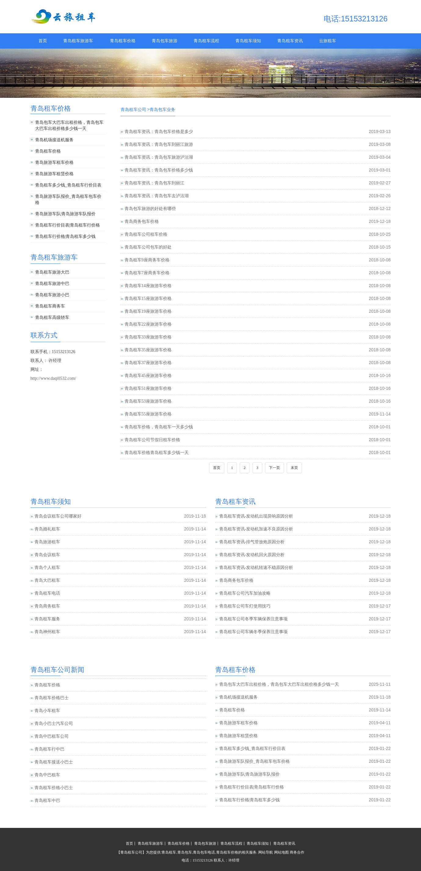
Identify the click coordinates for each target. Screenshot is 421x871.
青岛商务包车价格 (142, 221)
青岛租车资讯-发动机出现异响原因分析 (256, 516)
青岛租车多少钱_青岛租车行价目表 (68, 185)
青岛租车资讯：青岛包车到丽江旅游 (159, 144)
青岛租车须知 (248, 41)
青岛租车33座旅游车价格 (148, 337)
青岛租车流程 (206, 41)
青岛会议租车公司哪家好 (58, 516)
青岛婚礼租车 (47, 529)
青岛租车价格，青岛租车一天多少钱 (159, 427)
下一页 (274, 468)
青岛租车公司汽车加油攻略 (244, 593)
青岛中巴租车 (47, 775)
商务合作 (297, 852)
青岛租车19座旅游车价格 (148, 311)
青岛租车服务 (47, 619)
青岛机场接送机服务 (54, 140)
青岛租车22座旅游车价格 (148, 324)
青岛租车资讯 (290, 41)
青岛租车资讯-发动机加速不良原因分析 (256, 529)
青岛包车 (184, 852)
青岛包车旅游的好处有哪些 (150, 208)
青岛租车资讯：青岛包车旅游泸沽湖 (159, 157)
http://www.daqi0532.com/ (53, 378)
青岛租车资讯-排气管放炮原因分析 (252, 542)
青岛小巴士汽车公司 (53, 723)
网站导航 (265, 852)
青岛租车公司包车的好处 (148, 247)
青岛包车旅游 (164, 41)
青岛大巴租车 (47, 580)
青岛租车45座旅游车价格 (148, 375)
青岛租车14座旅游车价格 (148, 285)
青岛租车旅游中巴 (52, 283)
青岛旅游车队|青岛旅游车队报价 (65, 214)
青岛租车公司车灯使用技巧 (244, 606)
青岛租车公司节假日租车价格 (152, 439)
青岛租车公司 (133, 109)
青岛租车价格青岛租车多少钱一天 (157, 452)
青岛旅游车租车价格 (54, 162)
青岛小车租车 (47, 710)
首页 (42, 41)
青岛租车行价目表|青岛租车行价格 (67, 225)
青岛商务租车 (47, 606)
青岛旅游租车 (47, 542)
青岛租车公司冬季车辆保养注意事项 (253, 619)
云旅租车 (327, 41)
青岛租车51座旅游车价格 (148, 388)
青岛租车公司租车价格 (146, 234)
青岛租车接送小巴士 (53, 762)
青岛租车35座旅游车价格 (148, 350)
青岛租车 (169, 852)
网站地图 (281, 852)
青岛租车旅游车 (78, 41)
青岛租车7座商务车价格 (147, 273)
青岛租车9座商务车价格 (147, 260)
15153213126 (203, 860)
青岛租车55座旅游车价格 (148, 414)
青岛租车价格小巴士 (53, 787)
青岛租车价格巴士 (51, 698)
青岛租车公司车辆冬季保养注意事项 (253, 631)
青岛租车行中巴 (49, 749)
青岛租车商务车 (50, 306)
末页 (294, 468)
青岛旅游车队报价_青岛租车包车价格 (68, 199)
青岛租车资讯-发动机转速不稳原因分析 (256, 567)
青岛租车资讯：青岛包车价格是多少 (159, 131)
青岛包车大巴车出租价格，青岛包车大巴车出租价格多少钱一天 (69, 125)
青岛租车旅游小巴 (52, 295)
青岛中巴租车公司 (51, 736)
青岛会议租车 (47, 554)
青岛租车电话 (47, 593)
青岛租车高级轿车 (52, 317)
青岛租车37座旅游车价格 (148, 362)
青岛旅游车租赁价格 (54, 174)
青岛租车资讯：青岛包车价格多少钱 (159, 170)
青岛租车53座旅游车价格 (148, 401)
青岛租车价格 (123, 41)
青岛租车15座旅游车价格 (148, 298)
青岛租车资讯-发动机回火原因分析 (252, 554)
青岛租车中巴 (47, 800)
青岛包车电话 (204, 852)
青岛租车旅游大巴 (52, 272)
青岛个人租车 (47, 567)
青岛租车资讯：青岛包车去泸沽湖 (157, 196)
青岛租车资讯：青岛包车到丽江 (154, 183)
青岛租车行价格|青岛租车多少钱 (65, 236)
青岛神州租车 (47, 631)
